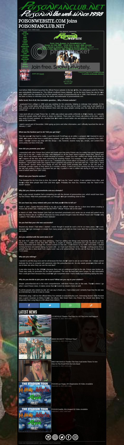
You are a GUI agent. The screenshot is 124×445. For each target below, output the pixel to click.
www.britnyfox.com (71, 296)
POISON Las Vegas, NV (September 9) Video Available (72, 384)
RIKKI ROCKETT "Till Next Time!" (64, 339)
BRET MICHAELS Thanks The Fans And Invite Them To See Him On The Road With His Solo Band (74, 363)
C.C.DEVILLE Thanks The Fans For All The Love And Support (75, 316)
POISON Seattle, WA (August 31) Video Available (70, 409)
